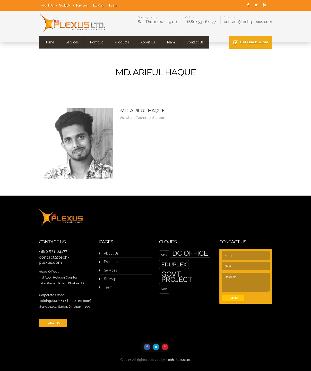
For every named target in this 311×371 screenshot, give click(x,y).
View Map (54, 322)
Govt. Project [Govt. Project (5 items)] (176, 277)
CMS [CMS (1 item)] (164, 254)
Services (81, 5)
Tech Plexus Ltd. (178, 360)
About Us (47, 5)
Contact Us (195, 42)
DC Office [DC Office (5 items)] (190, 253)
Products (65, 5)
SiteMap (98, 5)
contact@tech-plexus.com (248, 21)
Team (112, 5)
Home (49, 42)
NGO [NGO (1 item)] (164, 289)
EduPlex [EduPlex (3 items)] (174, 264)
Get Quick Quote (254, 42)
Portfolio (97, 42)
